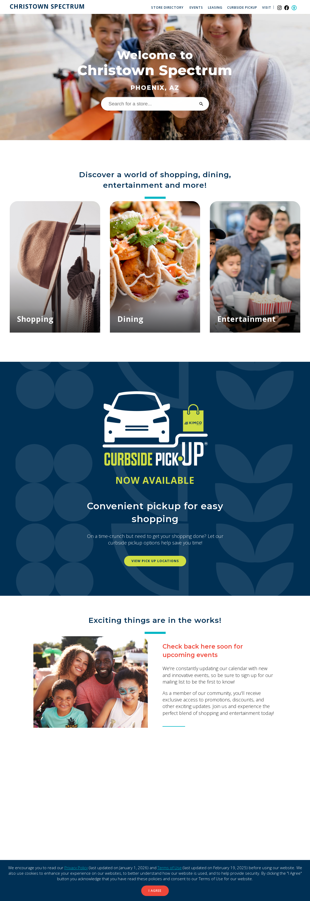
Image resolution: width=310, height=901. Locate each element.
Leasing (215, 7)
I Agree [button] (155, 890)
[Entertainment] (255, 267)
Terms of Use (169, 867)
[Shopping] (55, 267)
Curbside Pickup (242, 7)
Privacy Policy (76, 867)
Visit (266, 7)
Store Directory (167, 7)
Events (196, 7)
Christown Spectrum (47, 7)
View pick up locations (155, 561)
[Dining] (155, 267)
